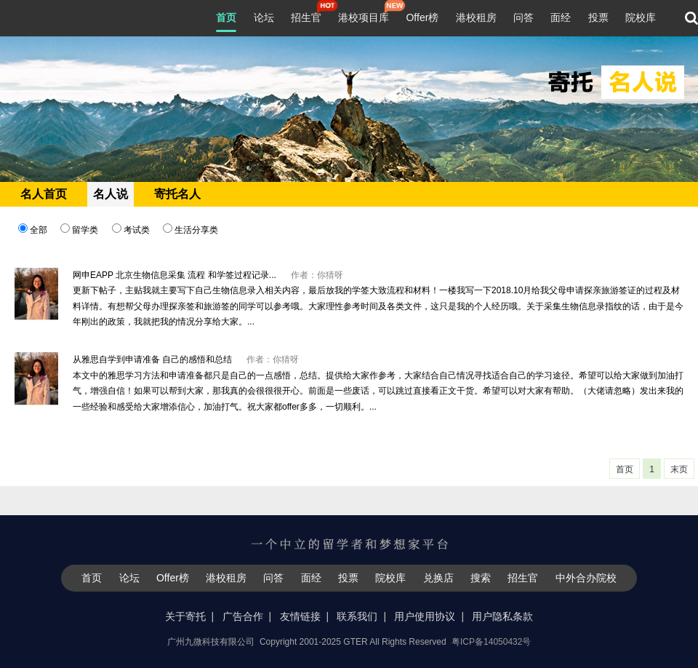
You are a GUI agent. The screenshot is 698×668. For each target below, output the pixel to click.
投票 (598, 17)
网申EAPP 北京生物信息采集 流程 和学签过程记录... (174, 275)
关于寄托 (185, 616)
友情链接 (300, 616)
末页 (679, 469)
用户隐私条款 (502, 616)
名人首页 (43, 194)
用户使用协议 (424, 616)
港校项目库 (363, 16)
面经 (560, 17)
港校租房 (476, 17)
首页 (226, 17)
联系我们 (357, 616)
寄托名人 (177, 194)
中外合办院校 (586, 578)
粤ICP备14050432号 (491, 642)
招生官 (306, 16)
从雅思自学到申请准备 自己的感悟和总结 (152, 359)
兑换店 (438, 578)
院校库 (640, 17)
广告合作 (242, 616)
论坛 (264, 17)
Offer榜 (422, 17)
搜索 (480, 578)
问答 (523, 17)
